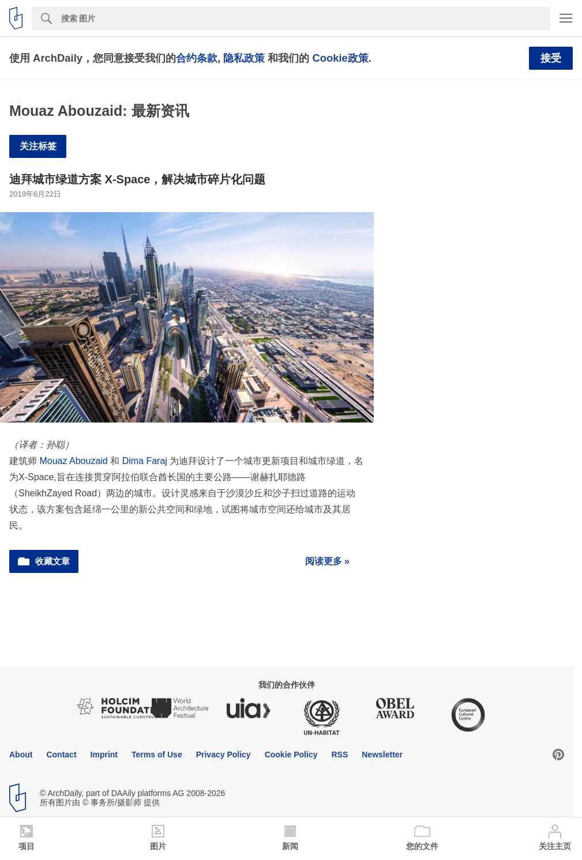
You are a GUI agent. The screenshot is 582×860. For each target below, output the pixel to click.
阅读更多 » (327, 561)
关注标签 (38, 146)
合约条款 (196, 58)
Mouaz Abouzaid (73, 461)
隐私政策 (244, 58)
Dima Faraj (144, 461)
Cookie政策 (340, 58)
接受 (550, 58)
